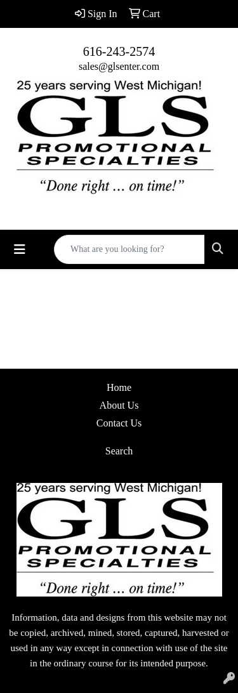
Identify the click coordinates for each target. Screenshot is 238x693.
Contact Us (119, 423)
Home (119, 387)
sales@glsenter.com (119, 66)
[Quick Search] (129, 249)
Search (119, 451)
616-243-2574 (119, 51)
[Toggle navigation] (19, 249)
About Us (119, 405)
